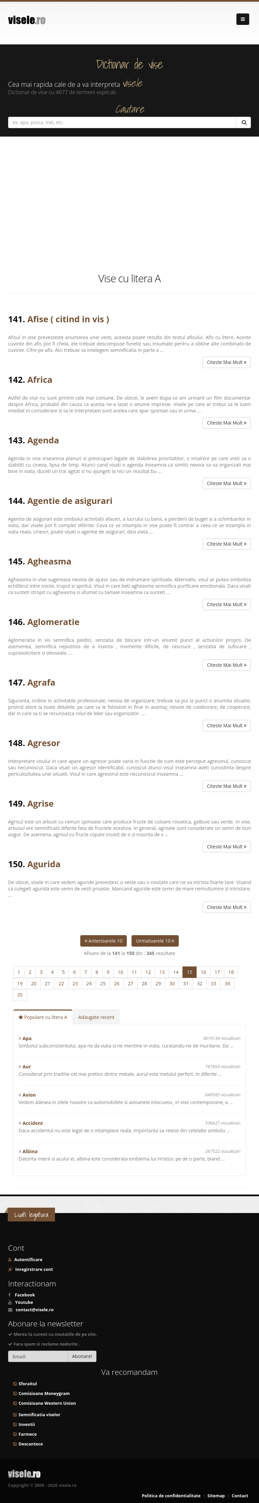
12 (148, 972)
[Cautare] (243, 122)
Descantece (31, 1444)
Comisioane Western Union (47, 1403)
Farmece (28, 1434)
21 (47, 983)
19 (20, 983)
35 (20, 995)
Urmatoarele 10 (155, 941)
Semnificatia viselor (39, 1415)
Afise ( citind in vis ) (68, 319)
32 (199, 983)
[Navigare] (242, 19)
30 (172, 983)
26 (116, 983)
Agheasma (49, 561)
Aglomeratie (53, 621)
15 (189, 972)
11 (134, 972)
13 (162, 972)
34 (227, 983)
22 (61, 983)
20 (33, 983)
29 (158, 983)
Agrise (40, 803)
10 (120, 972)
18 (231, 972)
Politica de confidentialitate (171, 1496)
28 (144, 983)
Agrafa (41, 682)
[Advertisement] (129, 204)
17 (217, 972)
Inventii (27, 1424)
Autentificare (27, 1259)
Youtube (24, 1302)
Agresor (43, 742)
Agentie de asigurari (69, 500)
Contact (240, 1496)
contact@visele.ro (35, 1310)
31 (186, 983)
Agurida (43, 864)
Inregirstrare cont (33, 1269)
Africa (39, 379)
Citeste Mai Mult (227, 362)
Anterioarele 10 (103, 941)
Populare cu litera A (43, 1017)
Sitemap (216, 1496)
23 (75, 983)
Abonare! (82, 1356)
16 (203, 972)
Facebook (25, 1295)
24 (89, 983)
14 (175, 972)
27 (130, 983)
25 (103, 983)
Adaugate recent (96, 1017)
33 (213, 983)
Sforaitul (28, 1384)
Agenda (43, 440)
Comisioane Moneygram (44, 1393)
